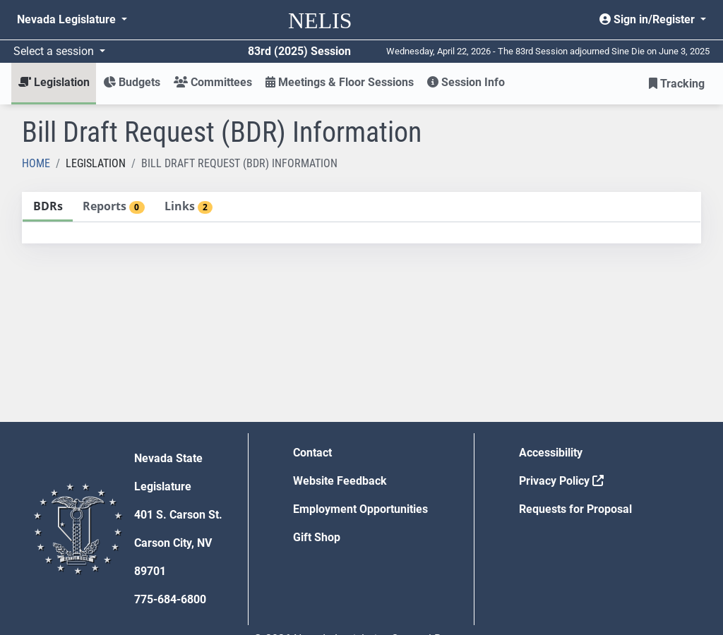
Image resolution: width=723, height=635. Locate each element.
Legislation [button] (54, 82)
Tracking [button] (677, 83)
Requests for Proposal (575, 509)
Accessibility (550, 452)
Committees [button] (213, 82)
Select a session (55, 51)
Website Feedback (340, 481)
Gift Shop (316, 537)
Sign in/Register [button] (648, 19)
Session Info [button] (466, 82)
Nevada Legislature (68, 19)
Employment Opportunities (360, 509)
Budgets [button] (131, 82)
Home (36, 163)
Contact (312, 452)
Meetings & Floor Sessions (339, 82)
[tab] (48, 207)
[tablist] (361, 217)
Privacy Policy (561, 481)
